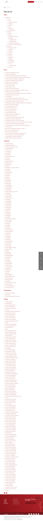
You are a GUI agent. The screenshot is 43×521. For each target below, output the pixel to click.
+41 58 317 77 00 (15, 502)
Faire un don (31, 1)
